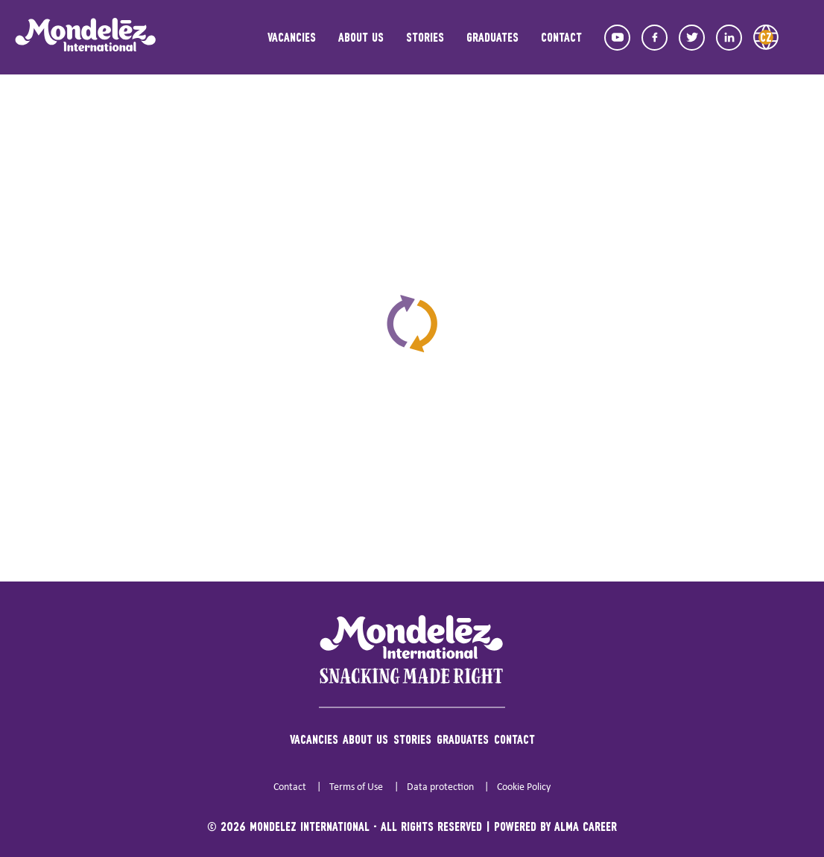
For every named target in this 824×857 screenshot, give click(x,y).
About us (361, 37)
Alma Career (585, 826)
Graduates (492, 37)
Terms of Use (356, 787)
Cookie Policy (524, 787)
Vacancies (291, 37)
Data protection (440, 787)
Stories (425, 37)
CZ (766, 37)
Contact (561, 37)
